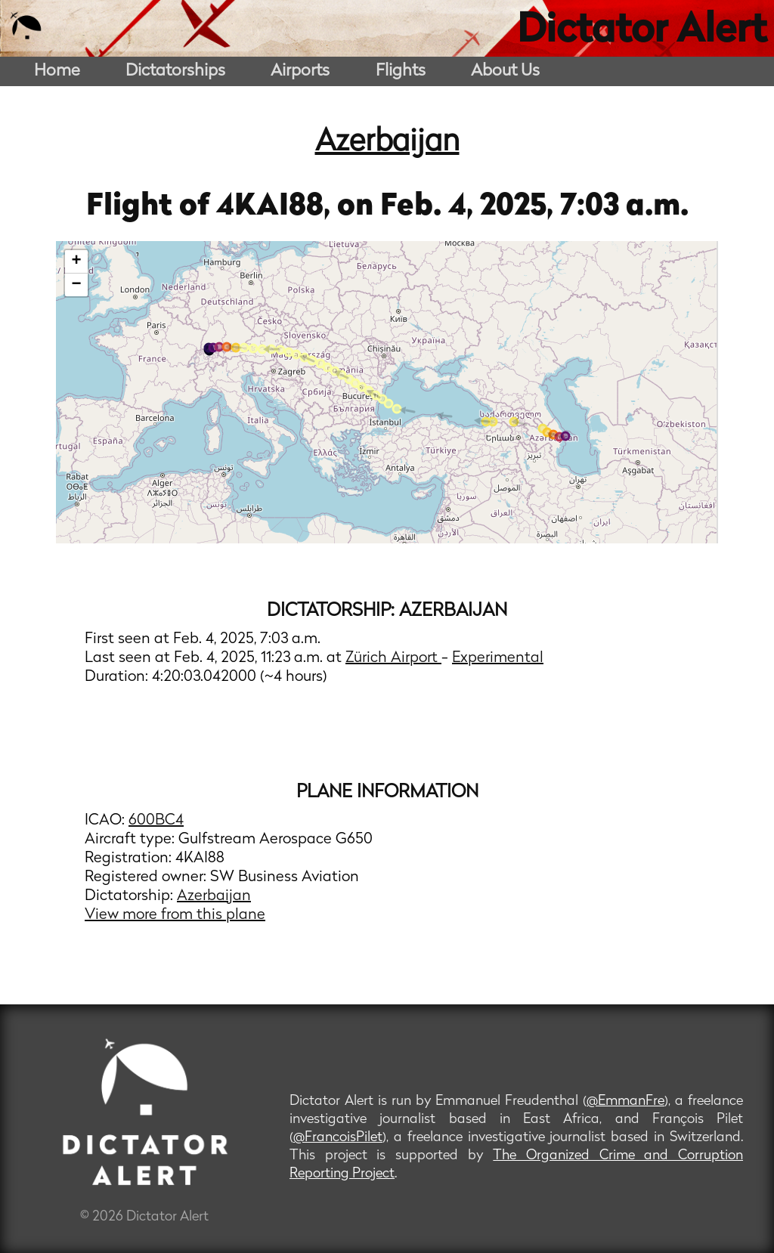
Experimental (497, 658)
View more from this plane (175, 915)
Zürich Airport (393, 658)
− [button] (77, 285)
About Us (505, 71)
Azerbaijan (387, 143)
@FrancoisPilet (337, 1138)
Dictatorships (175, 71)
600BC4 (156, 820)
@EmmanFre (625, 1101)
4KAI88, (276, 207)
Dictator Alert (641, 31)
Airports (300, 71)
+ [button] (77, 261)
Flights (401, 71)
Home (57, 71)
